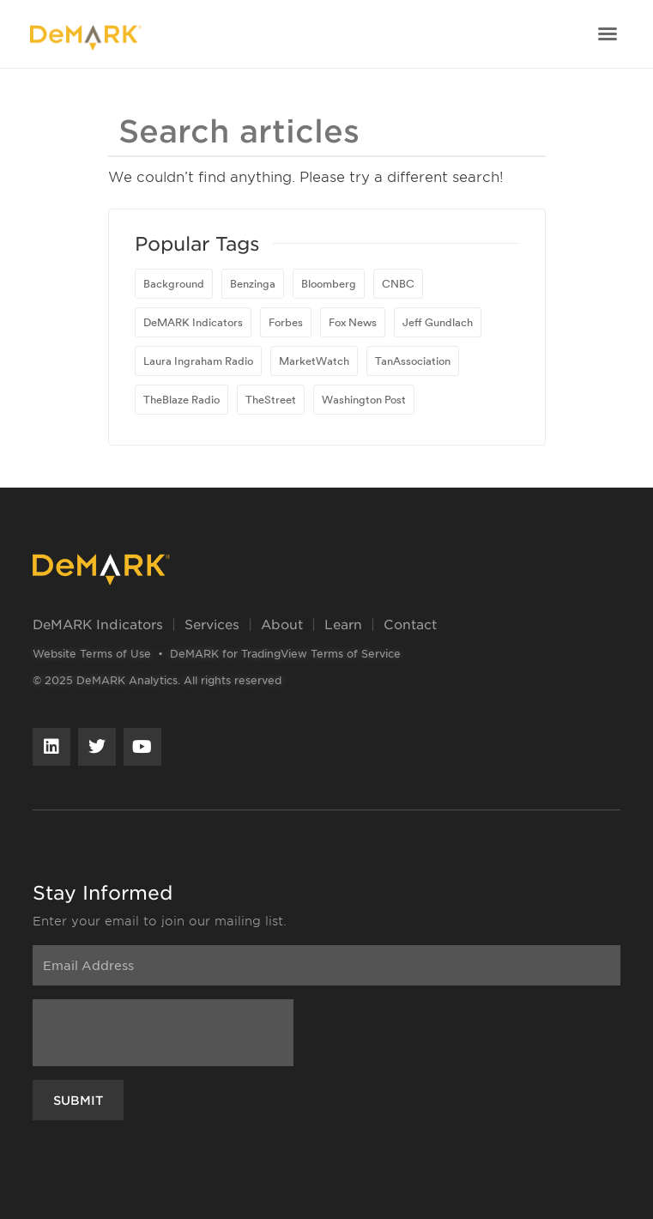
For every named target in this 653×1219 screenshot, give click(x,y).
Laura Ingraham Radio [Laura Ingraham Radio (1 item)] (198, 360)
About (282, 624)
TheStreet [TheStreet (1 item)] (270, 399)
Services (211, 624)
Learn (343, 624)
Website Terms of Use (92, 653)
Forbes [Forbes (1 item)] (286, 322)
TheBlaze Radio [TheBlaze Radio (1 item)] (181, 399)
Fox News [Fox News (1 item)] (353, 322)
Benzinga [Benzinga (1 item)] (252, 283)
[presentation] (163, 1032)
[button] (607, 33)
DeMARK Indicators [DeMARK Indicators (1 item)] (193, 322)
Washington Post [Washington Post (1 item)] (364, 399)
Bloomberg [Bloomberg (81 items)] (328, 283)
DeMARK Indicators (98, 624)
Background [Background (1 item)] (173, 283)
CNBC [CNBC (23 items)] (398, 283)
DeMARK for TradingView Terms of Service (285, 653)
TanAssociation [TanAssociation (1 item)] (412, 360)
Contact (410, 624)
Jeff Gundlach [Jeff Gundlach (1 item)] (437, 322)
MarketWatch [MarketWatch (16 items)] (314, 360)
